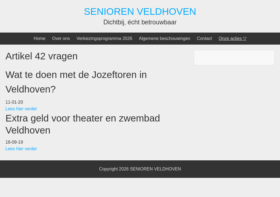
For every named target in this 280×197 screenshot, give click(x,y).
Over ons (61, 38)
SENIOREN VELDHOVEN (140, 11)
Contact (204, 38)
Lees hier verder (21, 108)
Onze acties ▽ (232, 38)
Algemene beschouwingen (164, 38)
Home (39, 38)
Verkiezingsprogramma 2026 (104, 38)
